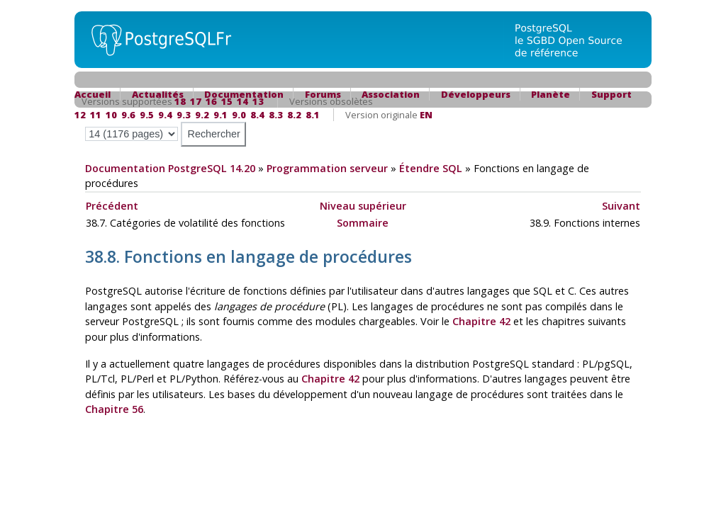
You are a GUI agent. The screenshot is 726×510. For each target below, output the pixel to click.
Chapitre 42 (481, 321)
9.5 (147, 114)
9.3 (184, 114)
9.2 (202, 114)
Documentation (244, 94)
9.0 (239, 114)
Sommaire (363, 223)
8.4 (257, 114)
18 (180, 101)
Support (611, 94)
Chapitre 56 (114, 409)
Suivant (621, 205)
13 (258, 101)
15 (227, 101)
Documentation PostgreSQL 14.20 (170, 168)
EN (426, 114)
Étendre (430, 168)
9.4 (165, 114)
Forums (323, 94)
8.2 (294, 114)
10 (111, 114)
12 (80, 114)
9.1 (220, 114)
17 (195, 101)
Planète (550, 94)
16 (211, 101)
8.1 (313, 114)
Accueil (92, 94)
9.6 (128, 114)
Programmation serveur (327, 168)
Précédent (112, 205)
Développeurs (475, 94)
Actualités (158, 94)
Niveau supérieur (363, 205)
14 (242, 101)
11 (95, 114)
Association (391, 94)
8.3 (276, 114)
